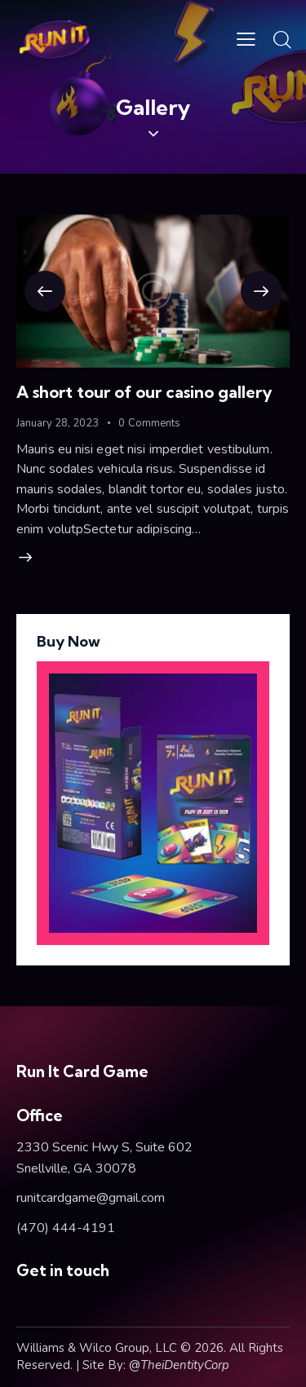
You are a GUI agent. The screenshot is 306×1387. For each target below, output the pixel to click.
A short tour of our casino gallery (144, 392)
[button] (44, 291)
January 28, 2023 (57, 423)
